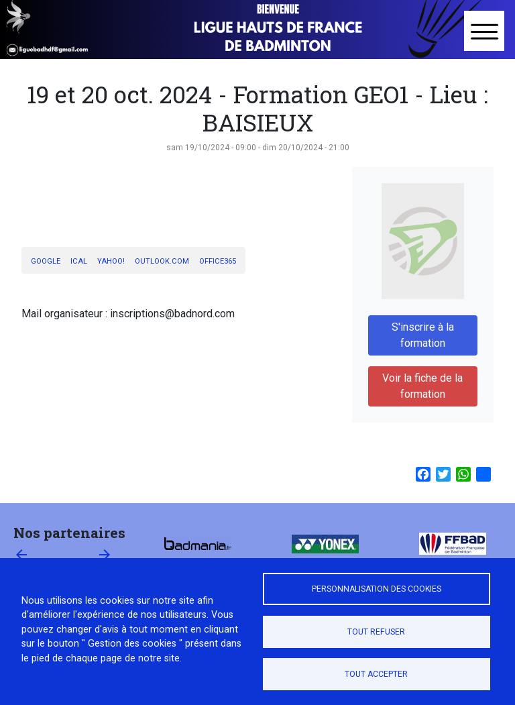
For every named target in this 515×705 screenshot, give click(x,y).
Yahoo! (111, 261)
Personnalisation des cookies (376, 589)
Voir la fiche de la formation (422, 386)
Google (45, 261)
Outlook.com (162, 261)
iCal (78, 261)
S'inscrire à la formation (423, 335)
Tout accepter (376, 674)
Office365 (217, 261)
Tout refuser (376, 632)
